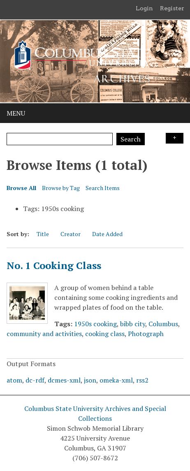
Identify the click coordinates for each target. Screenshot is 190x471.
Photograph (146, 333)
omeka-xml (116, 380)
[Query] (60, 139)
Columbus (163, 323)
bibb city (132, 323)
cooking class (105, 333)
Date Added (107, 234)
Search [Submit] (130, 139)
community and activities (44, 333)
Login (144, 8)
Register (172, 8)
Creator (70, 234)
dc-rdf (34, 380)
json (90, 380)
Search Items (103, 188)
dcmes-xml (64, 380)
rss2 (142, 380)
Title (43, 234)
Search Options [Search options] (174, 138)
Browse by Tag (61, 188)
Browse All (21, 188)
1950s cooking (95, 323)
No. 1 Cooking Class (54, 265)
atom (14, 380)
